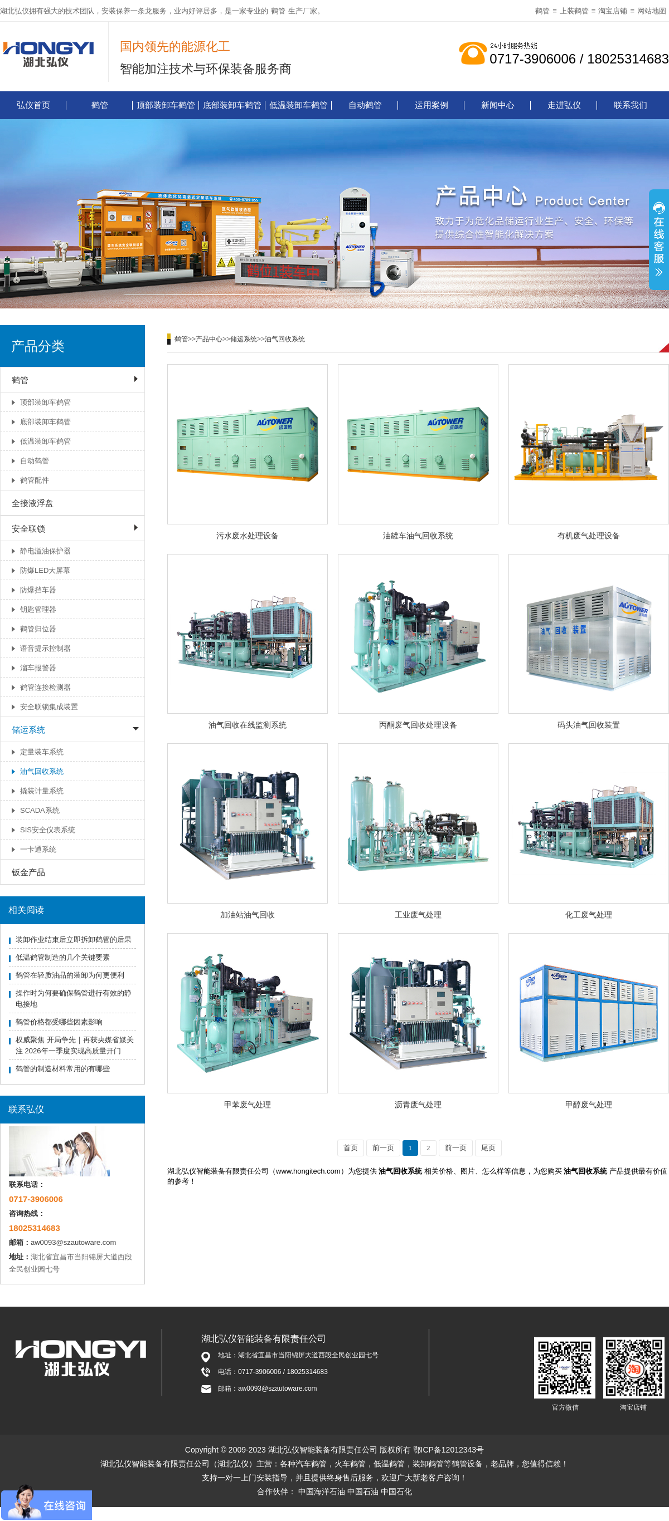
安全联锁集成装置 (49, 707)
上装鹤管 (574, 11)
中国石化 (396, 1491)
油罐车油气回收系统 (418, 535)
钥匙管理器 (38, 609)
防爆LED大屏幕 (45, 570)
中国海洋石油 (321, 1491)
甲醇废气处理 (588, 1104)
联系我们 (630, 105)
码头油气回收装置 (589, 724)
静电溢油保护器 (45, 551)
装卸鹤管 (428, 1463)
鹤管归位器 (38, 629)
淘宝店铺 (612, 11)
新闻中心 (498, 105)
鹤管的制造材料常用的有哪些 (63, 1068)
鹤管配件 (34, 480)
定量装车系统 (42, 752)
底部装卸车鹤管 (232, 105)
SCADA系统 (40, 810)
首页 (350, 1148)
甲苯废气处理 (247, 1104)
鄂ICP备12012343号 (448, 1449)
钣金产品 (28, 872)
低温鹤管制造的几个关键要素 (63, 957)
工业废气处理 (418, 914)
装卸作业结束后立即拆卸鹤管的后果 (74, 939)
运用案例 (431, 105)
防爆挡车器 (38, 590)
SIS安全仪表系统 (47, 830)
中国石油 (363, 1491)
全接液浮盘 (33, 503)
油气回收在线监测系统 (248, 724)
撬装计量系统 (42, 791)
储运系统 (28, 729)
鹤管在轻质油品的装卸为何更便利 (70, 975)
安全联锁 (28, 528)
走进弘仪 (564, 105)
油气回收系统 (42, 771)
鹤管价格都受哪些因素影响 (59, 1022)
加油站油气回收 (247, 914)
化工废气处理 (588, 914)
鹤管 (278, 11)
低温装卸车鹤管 (298, 105)
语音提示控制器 (45, 648)
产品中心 (209, 339)
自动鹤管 (365, 105)
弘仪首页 (33, 105)
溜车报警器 (38, 668)
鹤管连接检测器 (45, 687)
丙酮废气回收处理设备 (418, 724)
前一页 (383, 1148)
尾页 (488, 1148)
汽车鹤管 (311, 1463)
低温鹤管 (389, 1463)
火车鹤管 (350, 1463)
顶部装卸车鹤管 (166, 105)
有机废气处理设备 (589, 535)
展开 (659, 241)
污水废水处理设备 (247, 535)
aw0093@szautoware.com (73, 1242)
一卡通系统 (38, 849)
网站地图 (651, 11)
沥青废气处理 (418, 1104)
